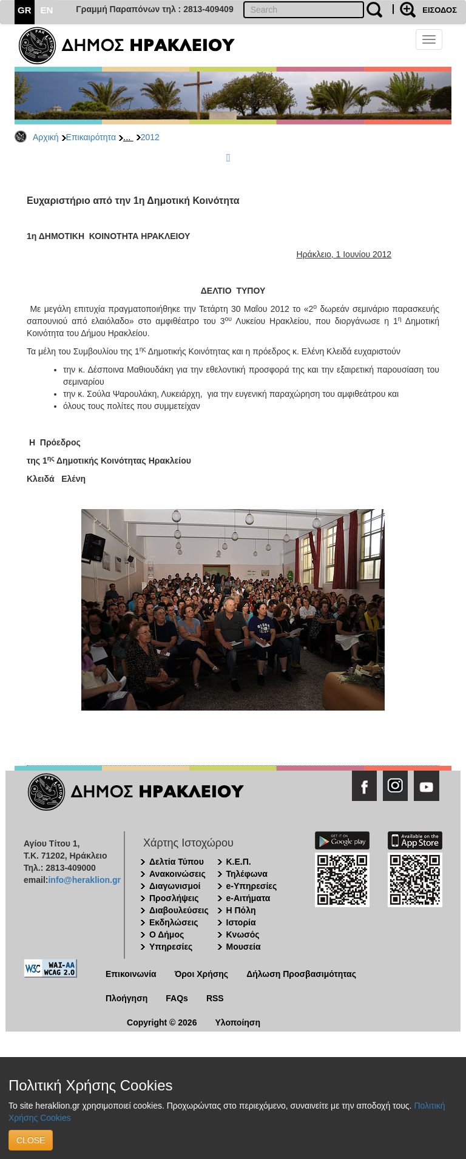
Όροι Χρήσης (202, 974)
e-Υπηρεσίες (251, 886)
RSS (215, 998)
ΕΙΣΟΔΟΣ (439, 10)
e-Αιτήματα (248, 898)
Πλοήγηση (126, 998)
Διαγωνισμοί (174, 886)
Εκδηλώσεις (173, 922)
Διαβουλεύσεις (179, 910)
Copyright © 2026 (162, 1022)
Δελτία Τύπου (176, 862)
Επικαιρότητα (91, 137)
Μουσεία (243, 946)
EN (47, 10)
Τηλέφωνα (247, 874)
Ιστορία (241, 922)
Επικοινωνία (131, 974)
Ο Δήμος (166, 934)
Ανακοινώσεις (177, 874)
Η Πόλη (241, 910)
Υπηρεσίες (170, 946)
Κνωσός (243, 934)
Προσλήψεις (174, 898)
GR (25, 10)
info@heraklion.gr (84, 880)
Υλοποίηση (237, 1022)
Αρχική (46, 137)
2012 (150, 137)
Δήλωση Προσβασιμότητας (301, 974)
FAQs (177, 998)
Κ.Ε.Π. (238, 862)
